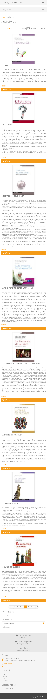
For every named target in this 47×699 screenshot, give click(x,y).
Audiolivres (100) (7, 619)
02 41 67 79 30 (8, 664)
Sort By (43, 28)
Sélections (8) (6, 627)
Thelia (44, 697)
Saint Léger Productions (12, 2)
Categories (6, 9)
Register (5, 676)
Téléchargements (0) (8, 623)
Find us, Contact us (9, 666)
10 (37, 607)
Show (24, 28)
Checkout (5, 681)
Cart (4, 678)
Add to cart (6, 90)
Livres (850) (6, 616)
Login (4, 674)
